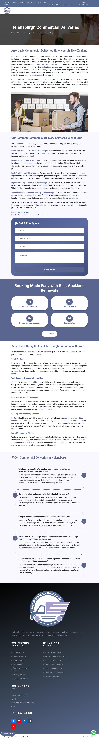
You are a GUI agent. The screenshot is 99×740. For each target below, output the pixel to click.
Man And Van (18, 664)
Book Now (49, 334)
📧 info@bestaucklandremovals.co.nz (59, 3)
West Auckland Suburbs (54, 664)
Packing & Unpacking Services (21, 669)
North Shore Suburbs (53, 660)
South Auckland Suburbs (54, 672)
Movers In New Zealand (54, 652)
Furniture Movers (19, 656)
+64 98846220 (23, 212)
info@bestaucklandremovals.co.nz (31, 215)
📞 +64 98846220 (83, 3)
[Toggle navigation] (96, 10)
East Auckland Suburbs (54, 668)
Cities (19, 33)
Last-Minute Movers (20, 679)
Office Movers (18, 660)
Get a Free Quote (9, 733)
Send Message (49, 270)
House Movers (18, 652)
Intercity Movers (19, 675)
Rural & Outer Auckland (53, 676)
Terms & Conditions (89, 737)
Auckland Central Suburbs (55, 656)
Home (13, 33)
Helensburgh (26, 33)
